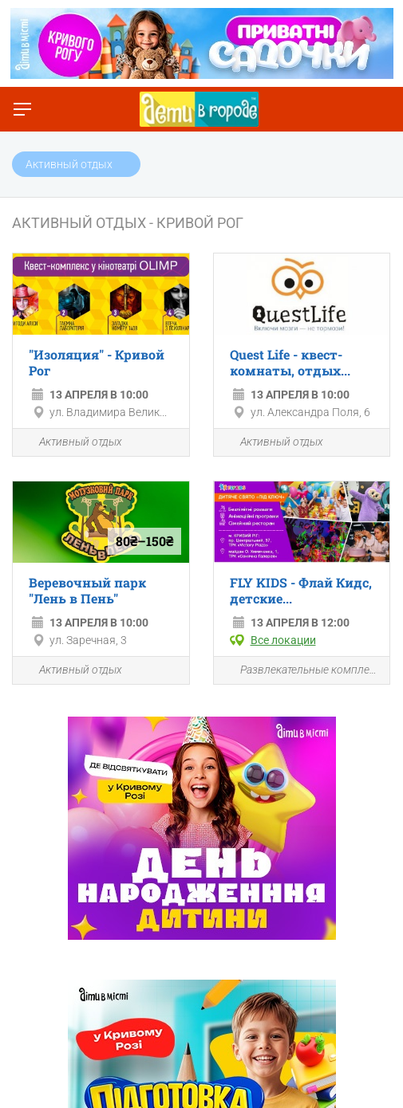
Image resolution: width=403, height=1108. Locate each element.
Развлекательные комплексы (302, 671)
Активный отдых (71, 443)
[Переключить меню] (22, 109)
